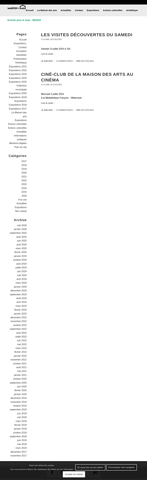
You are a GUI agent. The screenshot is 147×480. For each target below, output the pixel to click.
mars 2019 (21, 421)
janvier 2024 (20, 287)
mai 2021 (22, 371)
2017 (24, 161)
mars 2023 (21, 306)
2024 (24, 188)
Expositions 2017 (18, 108)
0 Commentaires (64, 61)
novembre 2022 (18, 321)
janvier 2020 (20, 394)
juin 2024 (22, 271)
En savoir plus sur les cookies (90, 467)
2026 (24, 196)
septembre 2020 (18, 383)
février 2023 (20, 310)
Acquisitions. (20, 43)
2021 (24, 176)
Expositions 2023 (18, 74)
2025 (24, 192)
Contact (23, 47)
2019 (24, 169)
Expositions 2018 (18, 105)
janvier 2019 (20, 428)
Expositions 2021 (18, 66)
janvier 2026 (20, 229)
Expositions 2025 (18, 82)
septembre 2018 (18, 436)
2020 (24, 172)
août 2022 (21, 333)
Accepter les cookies (74, 474)
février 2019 (20, 425)
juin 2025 (22, 240)
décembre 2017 (18, 452)
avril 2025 (22, 244)
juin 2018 (22, 440)
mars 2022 (21, 348)
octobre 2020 (20, 379)
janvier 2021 (20, 375)
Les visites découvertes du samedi (86, 34)
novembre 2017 (18, 455)
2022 (24, 180)
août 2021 (21, 367)
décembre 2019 (18, 398)
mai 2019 (22, 417)
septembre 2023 (18, 294)
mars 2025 (21, 248)
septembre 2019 (18, 409)
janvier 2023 (20, 313)
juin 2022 (22, 340)
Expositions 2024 (18, 78)
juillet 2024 (21, 267)
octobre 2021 (20, 363)
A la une (45, 39)
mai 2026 (22, 225)
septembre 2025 (18, 233)
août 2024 (21, 264)
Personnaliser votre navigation (121, 467)
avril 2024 (22, 279)
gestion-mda (87, 61)
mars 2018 (21, 448)
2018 (24, 165)
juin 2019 (22, 413)
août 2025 (21, 237)
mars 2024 (21, 283)
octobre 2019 (20, 406)
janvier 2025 (20, 256)
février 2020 (20, 390)
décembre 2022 (18, 317)
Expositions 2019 (18, 97)
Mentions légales (18, 143)
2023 (24, 184)
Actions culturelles (17, 124)
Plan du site (21, 147)
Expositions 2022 (18, 70)
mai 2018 (22, 444)
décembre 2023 (18, 290)
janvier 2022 (20, 356)
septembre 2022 (18, 329)
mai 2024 (22, 275)
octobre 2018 (20, 432)
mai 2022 (22, 344)
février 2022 (20, 352)
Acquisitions (20, 101)
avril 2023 (22, 302)
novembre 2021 (18, 359)
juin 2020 (22, 386)
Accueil (23, 39)
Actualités (56, 39)
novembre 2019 (18, 402)
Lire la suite (48, 54)
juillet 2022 (21, 336)
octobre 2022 (20, 325)
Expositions (21, 120)
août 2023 (21, 298)
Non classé (21, 211)
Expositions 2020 (18, 93)
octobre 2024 (20, 260)
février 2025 (20, 252)
